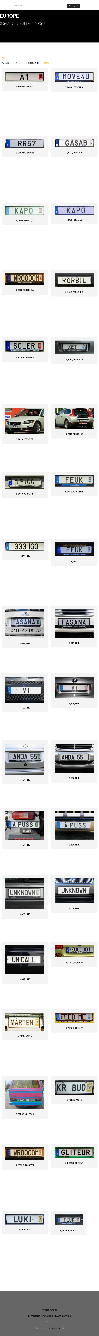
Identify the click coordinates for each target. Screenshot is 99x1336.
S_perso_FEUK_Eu (69, 1230)
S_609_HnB (74, 643)
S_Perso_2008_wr (25, 1165)
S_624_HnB (74, 908)
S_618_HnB (74, 778)
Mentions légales (49, 1321)
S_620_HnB (74, 844)
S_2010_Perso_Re (74, 434)
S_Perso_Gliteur (74, 1163)
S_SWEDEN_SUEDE (32, 63)
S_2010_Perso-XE (74, 359)
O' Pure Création (54, 1328)
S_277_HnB (24, 556)
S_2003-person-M (74, 87)
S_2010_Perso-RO (74, 292)
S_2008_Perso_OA (25, 290)
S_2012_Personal (74, 491)
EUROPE (18, 63)
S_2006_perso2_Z (25, 220)
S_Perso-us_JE (74, 1100)
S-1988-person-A (25, 86)
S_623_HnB (24, 914)
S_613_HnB (24, 707)
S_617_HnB (24, 780)
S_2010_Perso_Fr (24, 439)
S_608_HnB (24, 643)
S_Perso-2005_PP (74, 1028)
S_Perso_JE (25, 1229)
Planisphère (6, 63)
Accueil (6, 58)
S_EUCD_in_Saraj (74, 962)
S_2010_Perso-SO (25, 357)
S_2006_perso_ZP (74, 219)
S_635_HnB (24, 979)
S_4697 (74, 561)
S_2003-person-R (25, 152)
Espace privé (73, 6)
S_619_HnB (24, 845)
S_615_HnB (74, 703)
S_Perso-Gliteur (25, 1114)
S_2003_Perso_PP (74, 152)
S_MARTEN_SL (25, 1035)
